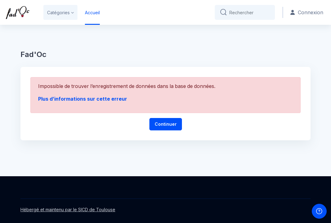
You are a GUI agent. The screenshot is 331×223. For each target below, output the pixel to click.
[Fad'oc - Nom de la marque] (17, 12)
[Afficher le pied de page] (319, 211)
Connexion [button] (307, 12)
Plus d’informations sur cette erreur (82, 99)
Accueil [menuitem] (92, 12)
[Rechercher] (250, 12)
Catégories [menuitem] (58, 12)
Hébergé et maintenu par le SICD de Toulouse (67, 209)
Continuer (166, 123)
